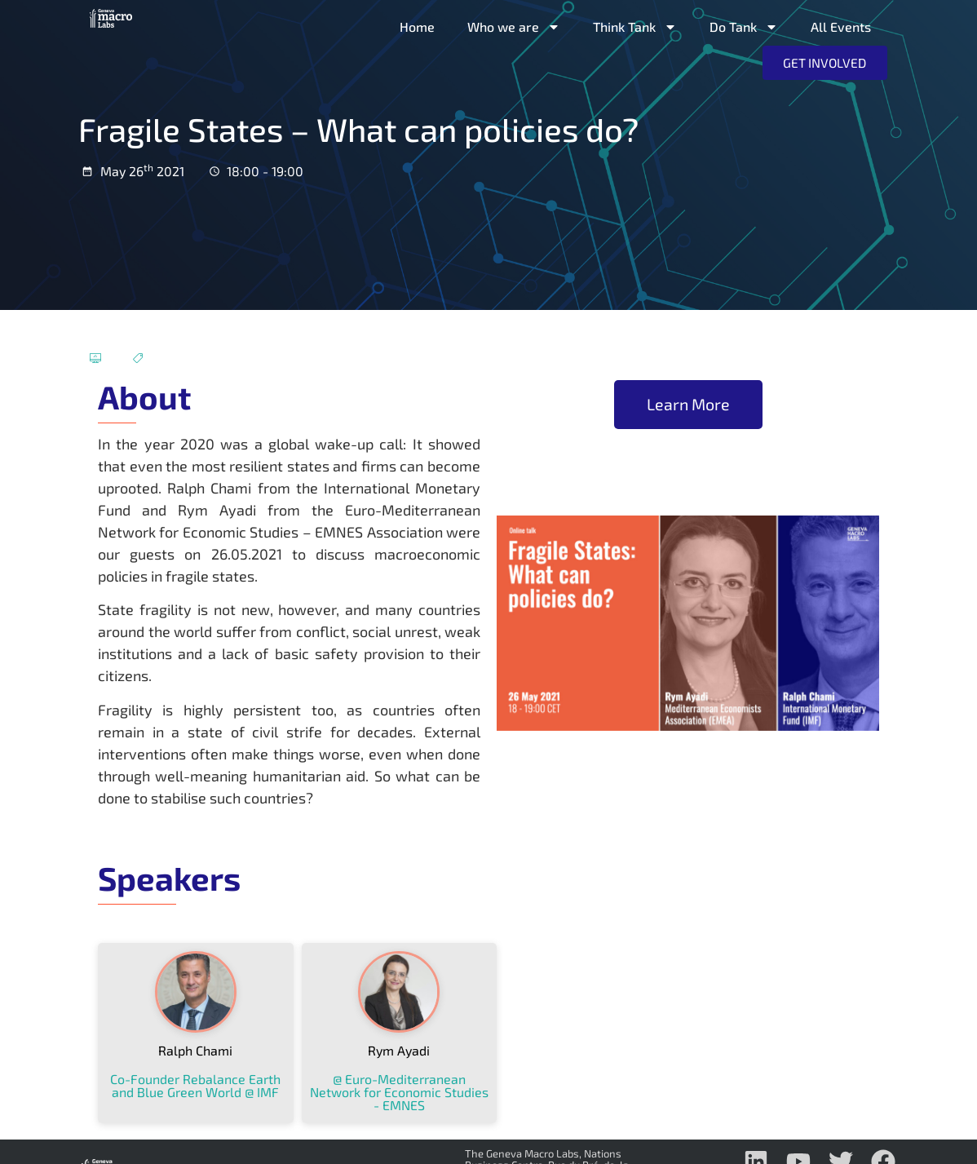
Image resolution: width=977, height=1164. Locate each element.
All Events (841, 26)
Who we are (513, 27)
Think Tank (635, 27)
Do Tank (744, 27)
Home (417, 26)
